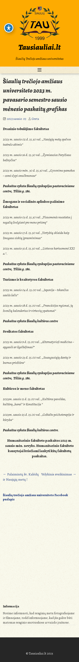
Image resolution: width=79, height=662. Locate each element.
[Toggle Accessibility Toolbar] (8, 28)
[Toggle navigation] (39, 70)
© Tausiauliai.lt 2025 (39, 653)
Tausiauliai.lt (39, 47)
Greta (35, 119)
